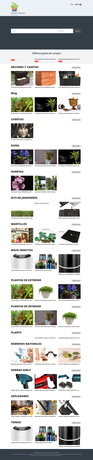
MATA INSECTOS (22, 250)
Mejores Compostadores (42, 203)
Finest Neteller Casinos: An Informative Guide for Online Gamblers (46, 59)
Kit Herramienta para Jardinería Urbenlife (69, 218)
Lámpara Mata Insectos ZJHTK (43, 270)
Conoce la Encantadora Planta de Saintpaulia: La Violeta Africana (69, 300)
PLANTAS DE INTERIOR (26, 306)
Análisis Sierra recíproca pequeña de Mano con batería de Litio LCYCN (22, 390)
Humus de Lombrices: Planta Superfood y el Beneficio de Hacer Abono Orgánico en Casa (46, 192)
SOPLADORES (20, 396)
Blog (14, 93)
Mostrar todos (76, 67)
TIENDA (16, 422)
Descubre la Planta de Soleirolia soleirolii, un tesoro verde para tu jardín (46, 300)
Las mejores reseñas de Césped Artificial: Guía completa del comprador (22, 218)
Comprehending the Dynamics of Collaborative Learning (69, 59)
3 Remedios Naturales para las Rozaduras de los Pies (46, 364)
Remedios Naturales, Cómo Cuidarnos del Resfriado (22, 364)
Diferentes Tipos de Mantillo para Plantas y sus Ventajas (22, 192)
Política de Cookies (49, 452)
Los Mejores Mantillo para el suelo (68, 244)
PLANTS (12, 60)
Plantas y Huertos (18, 13)
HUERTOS (17, 171)
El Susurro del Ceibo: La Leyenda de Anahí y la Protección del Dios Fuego (22, 139)
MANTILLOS (19, 224)
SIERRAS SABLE (21, 370)
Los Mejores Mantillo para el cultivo (45, 244)
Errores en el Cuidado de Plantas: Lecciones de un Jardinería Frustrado (22, 165)
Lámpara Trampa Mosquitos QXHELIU (69, 274)
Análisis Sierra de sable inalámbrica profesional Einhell (46, 390)
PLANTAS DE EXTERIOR (26, 280)
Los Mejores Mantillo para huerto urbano (22, 244)
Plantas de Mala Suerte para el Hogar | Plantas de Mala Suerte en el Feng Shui (46, 165)
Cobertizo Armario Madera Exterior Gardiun (46, 87)
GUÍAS (15, 145)
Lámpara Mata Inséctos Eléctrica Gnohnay (22, 270)
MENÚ (78, 4)
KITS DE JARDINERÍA (24, 198)
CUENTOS (17, 119)
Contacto (56, 452)
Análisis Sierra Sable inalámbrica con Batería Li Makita (69, 390)
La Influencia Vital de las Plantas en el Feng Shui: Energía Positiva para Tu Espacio (46, 113)
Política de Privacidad (39, 452)
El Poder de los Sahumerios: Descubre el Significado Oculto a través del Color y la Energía (69, 113)
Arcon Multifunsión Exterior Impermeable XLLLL (69, 87)
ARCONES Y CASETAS (24, 67)
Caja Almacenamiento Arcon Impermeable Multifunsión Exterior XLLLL (22, 87)
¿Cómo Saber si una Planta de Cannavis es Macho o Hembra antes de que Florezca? (22, 113)
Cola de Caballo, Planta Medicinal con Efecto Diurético (69, 364)
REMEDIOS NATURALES (26, 344)
